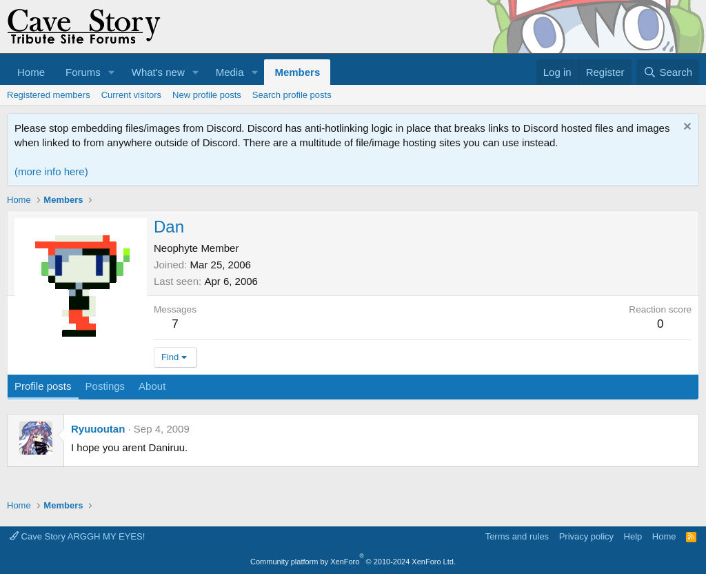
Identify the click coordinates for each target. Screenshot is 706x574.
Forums (83, 72)
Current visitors (131, 95)
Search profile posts (292, 95)
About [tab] (152, 386)
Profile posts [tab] (43, 386)
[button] (111, 72)
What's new (158, 72)
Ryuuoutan (98, 429)
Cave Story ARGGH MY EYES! (77, 536)
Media (230, 72)
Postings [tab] (105, 386)
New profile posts (206, 95)
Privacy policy (586, 536)
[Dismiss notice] (686, 128)
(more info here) (51, 171)
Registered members (48, 95)
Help (633, 536)
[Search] (667, 72)
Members (297, 72)
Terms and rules (517, 536)
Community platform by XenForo (353, 561)
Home (31, 72)
